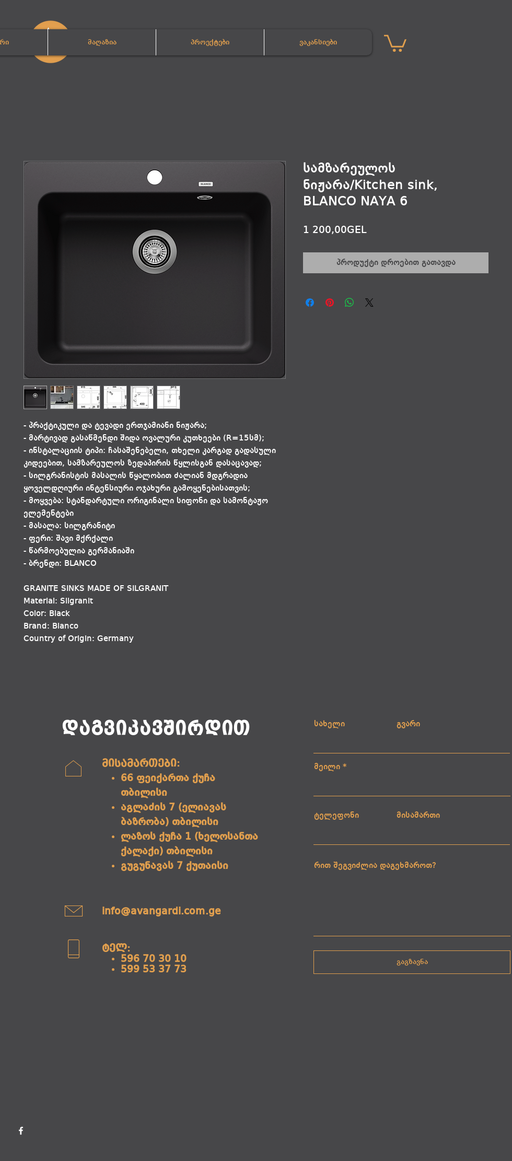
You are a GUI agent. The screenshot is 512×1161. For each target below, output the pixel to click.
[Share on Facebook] (310, 302)
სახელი (329, 724)
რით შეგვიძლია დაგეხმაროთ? (375, 866)
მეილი (327, 767)
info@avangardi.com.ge (161, 912)
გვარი (408, 724)
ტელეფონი (336, 815)
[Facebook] (21, 1130)
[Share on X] (369, 302)
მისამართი (418, 815)
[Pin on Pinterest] (329, 302)
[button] (395, 42)
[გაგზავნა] (411, 962)
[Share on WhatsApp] (349, 302)
